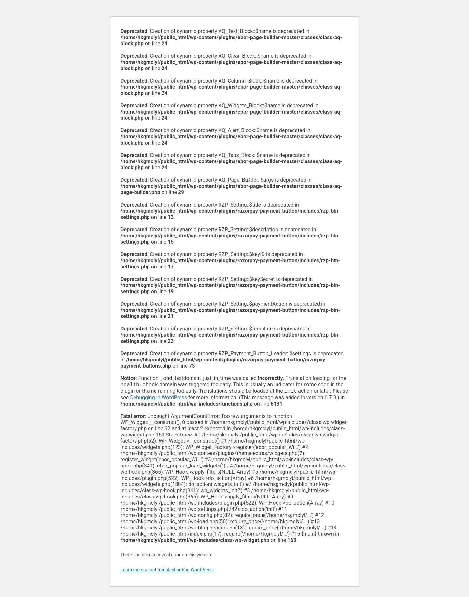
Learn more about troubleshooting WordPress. (167, 571)
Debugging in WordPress (158, 399)
